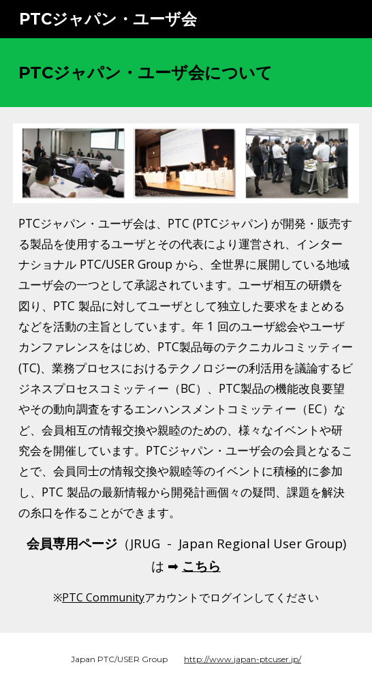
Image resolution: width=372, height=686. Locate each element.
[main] (185, 73)
